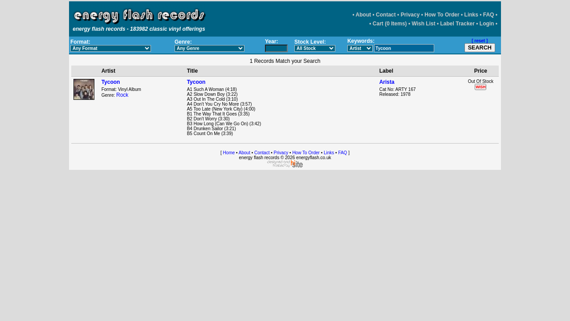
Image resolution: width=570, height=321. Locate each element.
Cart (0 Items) (390, 24)
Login (487, 24)
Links (471, 15)
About (363, 15)
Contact (386, 15)
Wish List (423, 24)
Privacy (410, 15)
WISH (480, 87)
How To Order (441, 15)
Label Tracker (457, 24)
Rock (122, 95)
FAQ (488, 15)
